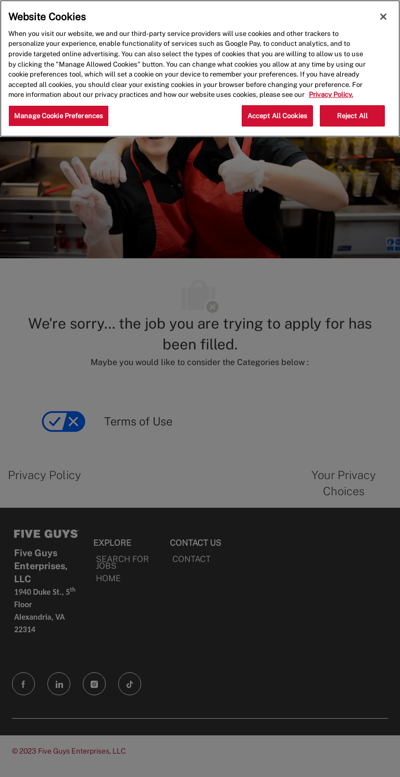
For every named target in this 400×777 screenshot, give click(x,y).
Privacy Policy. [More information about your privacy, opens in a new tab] (331, 94)
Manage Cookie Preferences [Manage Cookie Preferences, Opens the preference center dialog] (58, 116)
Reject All (352, 116)
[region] (200, 68)
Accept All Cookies (277, 116)
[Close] (383, 16)
